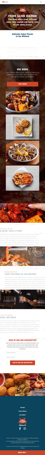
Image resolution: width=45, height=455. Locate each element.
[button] (10, 394)
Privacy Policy (33, 446)
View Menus (22, 84)
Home (22, 407)
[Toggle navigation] (41, 2)
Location (22, 415)
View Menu (22, 411)
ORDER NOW (22, 452)
